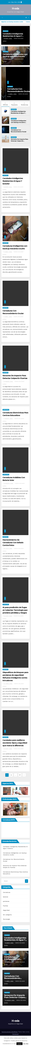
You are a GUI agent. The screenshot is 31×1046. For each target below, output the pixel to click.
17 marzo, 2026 (8, 418)
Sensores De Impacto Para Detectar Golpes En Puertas (19, 141)
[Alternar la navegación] (29, 17)
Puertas (5, 906)
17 (20, 775)
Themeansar (15, 1034)
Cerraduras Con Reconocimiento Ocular (18, 131)
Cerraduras (6, 409)
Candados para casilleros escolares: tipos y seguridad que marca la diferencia (15, 743)
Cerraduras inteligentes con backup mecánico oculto (15, 55)
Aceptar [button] (19, 1043)
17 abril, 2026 (8, 59)
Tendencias (24, 104)
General (5, 897)
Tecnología (5, 604)
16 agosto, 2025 (8, 483)
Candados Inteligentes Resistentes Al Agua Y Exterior (13, 36)
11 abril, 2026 (8, 316)
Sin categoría (7, 915)
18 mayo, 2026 (8, 38)
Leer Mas (25, 1043)
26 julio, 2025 (8, 548)
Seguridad (5, 31)
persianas (6, 901)
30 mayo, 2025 (8, 748)
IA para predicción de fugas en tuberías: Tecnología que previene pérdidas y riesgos (15, 610)
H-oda (15, 8)
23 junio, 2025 (8, 683)
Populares (14, 104)
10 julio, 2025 (8, 616)
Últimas (5, 104)
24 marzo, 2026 (8, 381)
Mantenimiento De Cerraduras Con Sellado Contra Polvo (13, 542)
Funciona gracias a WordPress (10, 1032)
